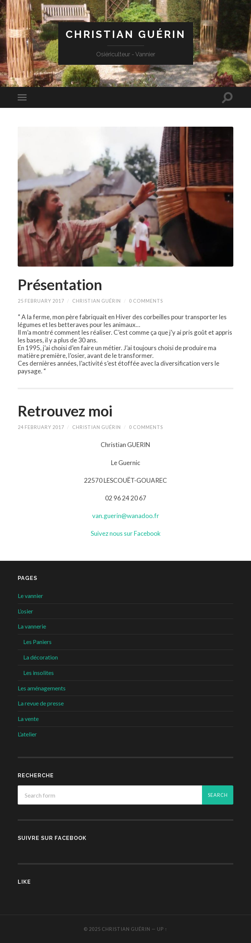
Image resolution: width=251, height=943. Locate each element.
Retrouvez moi (65, 411)
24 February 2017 (41, 427)
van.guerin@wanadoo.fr (125, 516)
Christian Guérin (96, 301)
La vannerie (32, 626)
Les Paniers (37, 641)
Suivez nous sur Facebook (126, 533)
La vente (28, 718)
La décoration (40, 657)
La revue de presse (41, 703)
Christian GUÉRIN (126, 34)
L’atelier (27, 734)
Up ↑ (162, 929)
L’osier (25, 611)
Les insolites (38, 672)
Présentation (60, 284)
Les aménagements (42, 688)
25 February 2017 (41, 301)
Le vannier (30, 595)
